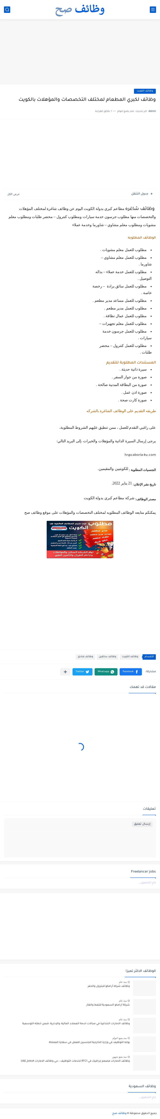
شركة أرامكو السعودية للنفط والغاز (108, 1005)
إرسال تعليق (142, 824)
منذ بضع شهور (119, 1056)
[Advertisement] (80, 52)
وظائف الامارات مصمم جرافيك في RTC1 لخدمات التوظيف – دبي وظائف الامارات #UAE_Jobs (75, 1061)
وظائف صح (119, 1113)
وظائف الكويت (145, 91)
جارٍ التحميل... (147, 882)
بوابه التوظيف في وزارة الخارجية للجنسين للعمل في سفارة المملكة (89, 1042)
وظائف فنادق (85, 657)
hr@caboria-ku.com (140, 455)
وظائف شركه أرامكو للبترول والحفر (109, 986)
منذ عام (123, 982)
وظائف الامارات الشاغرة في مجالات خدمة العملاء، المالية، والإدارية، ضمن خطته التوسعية (76, 1023)
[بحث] (7, 9)
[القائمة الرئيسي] (153, 9)
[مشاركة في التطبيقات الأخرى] (65, 671)
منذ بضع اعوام (119, 1038)
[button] (131, 671)
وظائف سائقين (107, 657)
